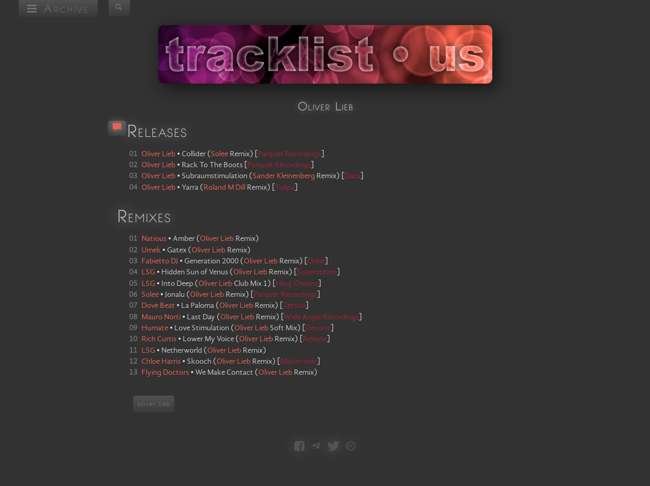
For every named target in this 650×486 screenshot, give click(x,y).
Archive (58, 8)
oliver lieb (153, 404)
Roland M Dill (224, 187)
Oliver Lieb (217, 239)
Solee (219, 154)
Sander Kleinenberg (284, 176)
